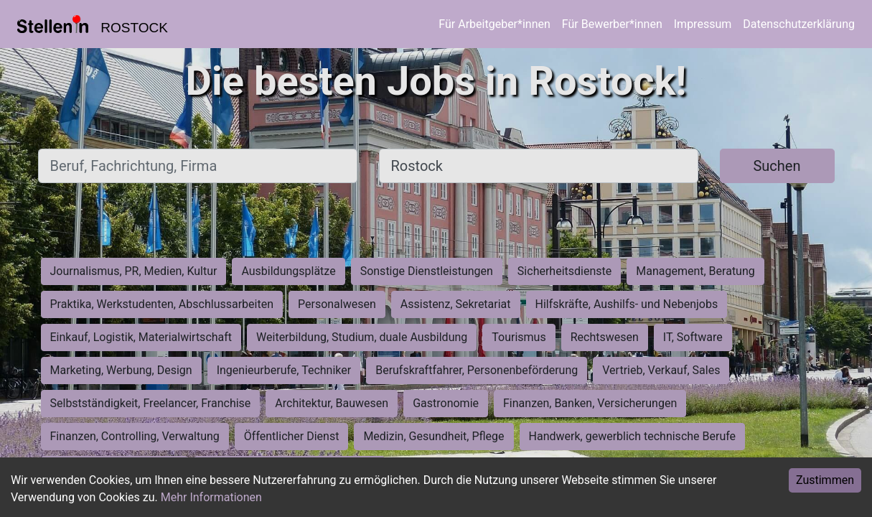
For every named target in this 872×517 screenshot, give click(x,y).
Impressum (703, 24)
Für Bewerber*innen (612, 24)
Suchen (776, 165)
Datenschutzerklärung (799, 24)
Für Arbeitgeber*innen (494, 24)
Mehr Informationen (211, 497)
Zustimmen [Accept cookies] (825, 480)
